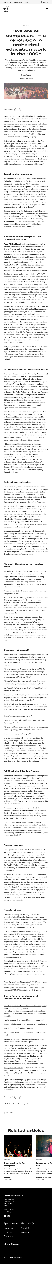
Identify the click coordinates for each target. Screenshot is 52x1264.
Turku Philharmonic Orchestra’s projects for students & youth (25, 1033)
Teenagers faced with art (13, 1068)
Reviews (8, 1232)
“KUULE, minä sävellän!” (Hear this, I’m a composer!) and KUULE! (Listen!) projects (25, 1007)
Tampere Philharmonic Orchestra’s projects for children (25, 1024)
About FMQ (27, 1223)
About (27, 2)
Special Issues (11, 1223)
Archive (25, 1232)
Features (8, 1228)
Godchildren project (37, 987)
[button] (7, 2)
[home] (6, 9)
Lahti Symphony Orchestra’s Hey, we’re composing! (24, 1020)
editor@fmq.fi (8, 1212)
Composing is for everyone (14, 1046)
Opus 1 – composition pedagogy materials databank (24, 1080)
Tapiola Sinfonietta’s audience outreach (19, 1028)
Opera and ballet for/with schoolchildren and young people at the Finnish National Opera (24, 1040)
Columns (8, 1236)
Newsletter (18, 2)
